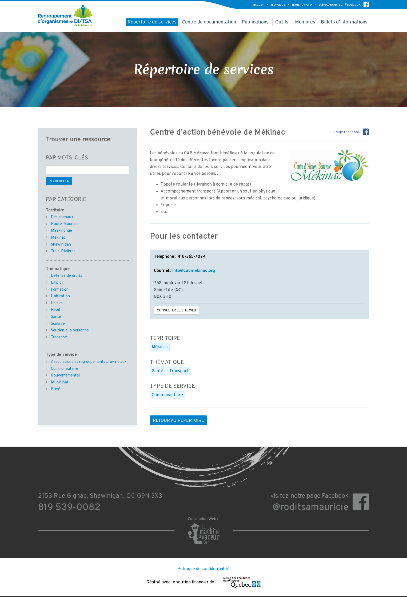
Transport (179, 371)
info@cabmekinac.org (193, 271)
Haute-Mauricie (65, 224)
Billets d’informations (344, 22)
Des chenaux (62, 217)
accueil (258, 4)
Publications (255, 22)
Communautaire (167, 395)
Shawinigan (61, 244)
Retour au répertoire (178, 420)
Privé (55, 389)
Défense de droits (66, 275)
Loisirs (57, 303)
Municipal (59, 382)
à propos (278, 4)
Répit (56, 309)
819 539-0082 (69, 508)
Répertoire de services (152, 22)
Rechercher (59, 181)
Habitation (60, 296)
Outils (281, 22)
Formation (60, 289)
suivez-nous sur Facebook (343, 4)
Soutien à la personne (70, 330)
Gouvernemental (65, 375)
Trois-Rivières (63, 251)
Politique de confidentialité (203, 569)
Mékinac (160, 347)
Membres (305, 22)
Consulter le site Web (176, 310)
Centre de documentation (209, 22)
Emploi (57, 282)
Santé (157, 371)
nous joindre (302, 4)
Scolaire (58, 323)
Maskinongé (61, 230)
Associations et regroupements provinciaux (89, 361)
